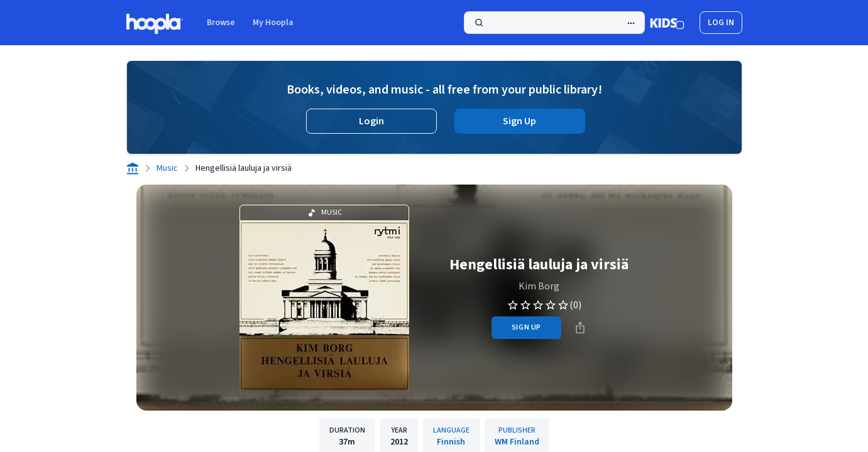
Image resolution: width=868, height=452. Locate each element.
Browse (221, 22)
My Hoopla (273, 22)
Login (371, 121)
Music (167, 168)
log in (721, 22)
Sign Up (519, 121)
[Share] (580, 327)
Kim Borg (539, 286)
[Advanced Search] (631, 23)
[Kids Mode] (667, 23)
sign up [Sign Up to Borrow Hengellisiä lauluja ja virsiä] (526, 327)
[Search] (554, 22)
